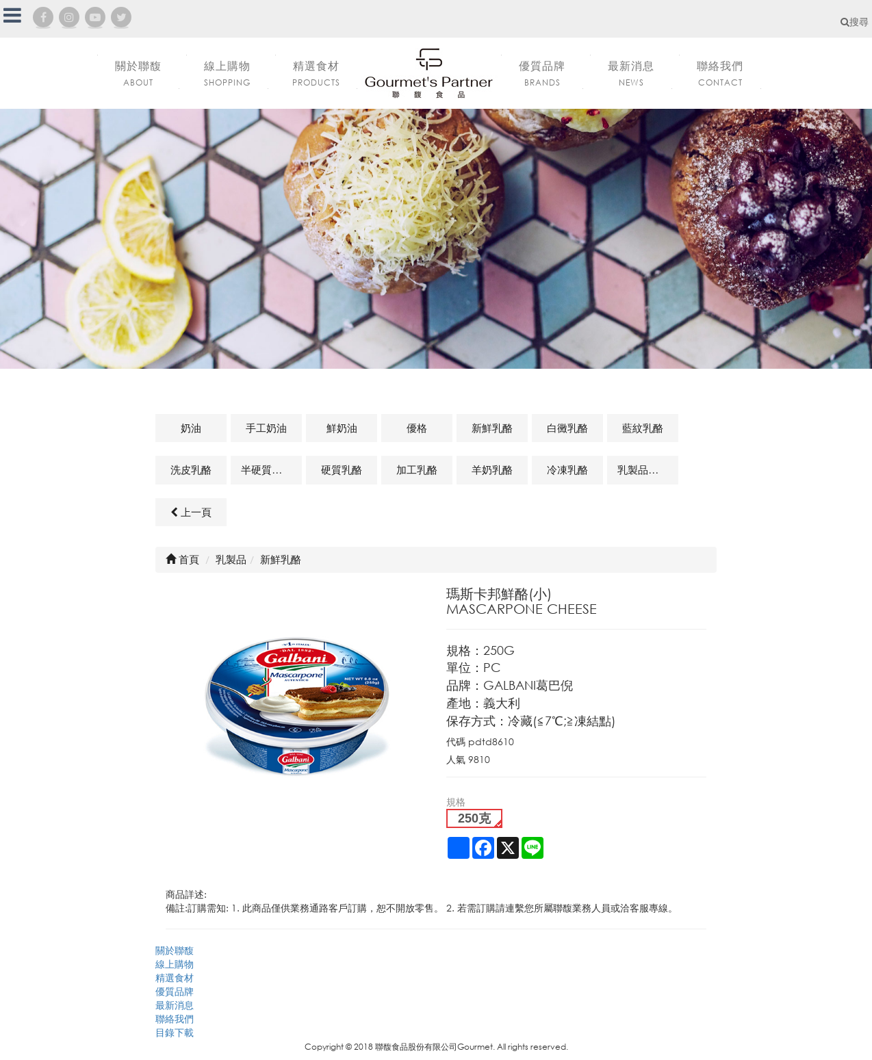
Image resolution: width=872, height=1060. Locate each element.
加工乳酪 (416, 469)
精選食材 (174, 977)
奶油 (191, 428)
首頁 (182, 559)
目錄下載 (174, 1032)
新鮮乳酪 (492, 428)
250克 (474, 818)
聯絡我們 (174, 1018)
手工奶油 (266, 428)
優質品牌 (174, 991)
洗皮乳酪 (190, 469)
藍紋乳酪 (642, 428)
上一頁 (190, 512)
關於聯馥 (174, 950)
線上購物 (174, 963)
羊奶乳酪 (492, 469)
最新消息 (174, 1004)
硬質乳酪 (341, 469)
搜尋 (855, 21)
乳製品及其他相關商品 (647, 469)
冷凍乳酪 (567, 469)
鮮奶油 (341, 428)
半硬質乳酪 (266, 469)
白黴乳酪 (567, 428)
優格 (417, 428)
